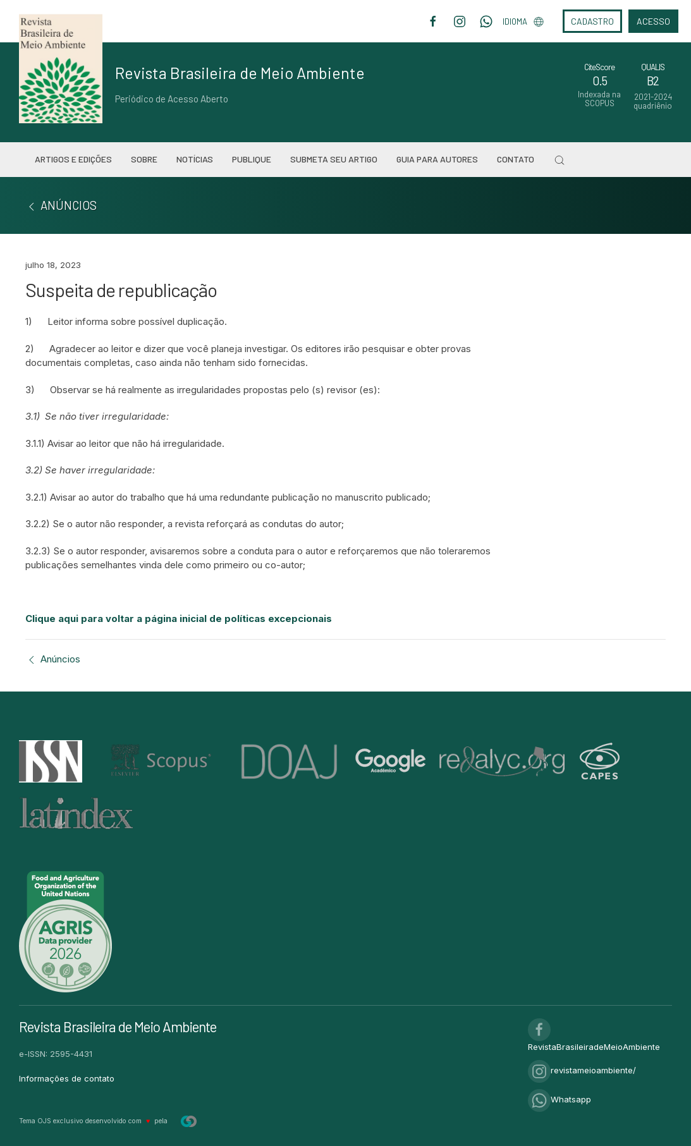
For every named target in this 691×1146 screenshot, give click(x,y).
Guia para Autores (437, 159)
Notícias (194, 159)
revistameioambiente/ (582, 1070)
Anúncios (52, 659)
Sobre (144, 159)
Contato (515, 159)
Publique (251, 159)
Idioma (523, 21)
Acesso (653, 21)
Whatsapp (559, 1099)
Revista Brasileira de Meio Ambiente (240, 72)
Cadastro (592, 21)
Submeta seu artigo (333, 159)
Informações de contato (66, 1078)
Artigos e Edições (73, 159)
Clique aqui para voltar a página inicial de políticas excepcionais (178, 619)
